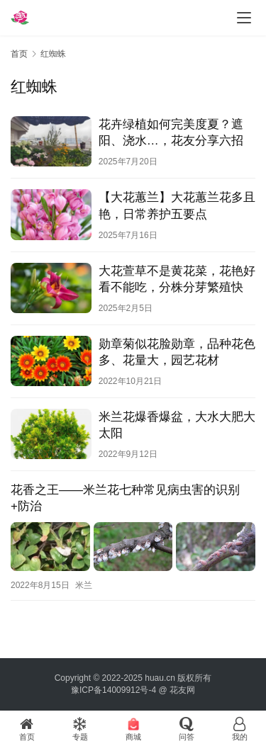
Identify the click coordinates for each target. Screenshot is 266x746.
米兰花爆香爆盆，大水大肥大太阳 (177, 425)
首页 (19, 54)
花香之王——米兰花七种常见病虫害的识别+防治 (125, 498)
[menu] (244, 17)
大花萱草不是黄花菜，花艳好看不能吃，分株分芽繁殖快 (177, 279)
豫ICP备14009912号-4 (113, 690)
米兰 (83, 585)
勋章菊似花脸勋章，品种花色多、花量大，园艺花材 (177, 352)
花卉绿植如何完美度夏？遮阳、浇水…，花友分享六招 (171, 132)
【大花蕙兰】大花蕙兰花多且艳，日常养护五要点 (177, 205)
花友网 (182, 690)
